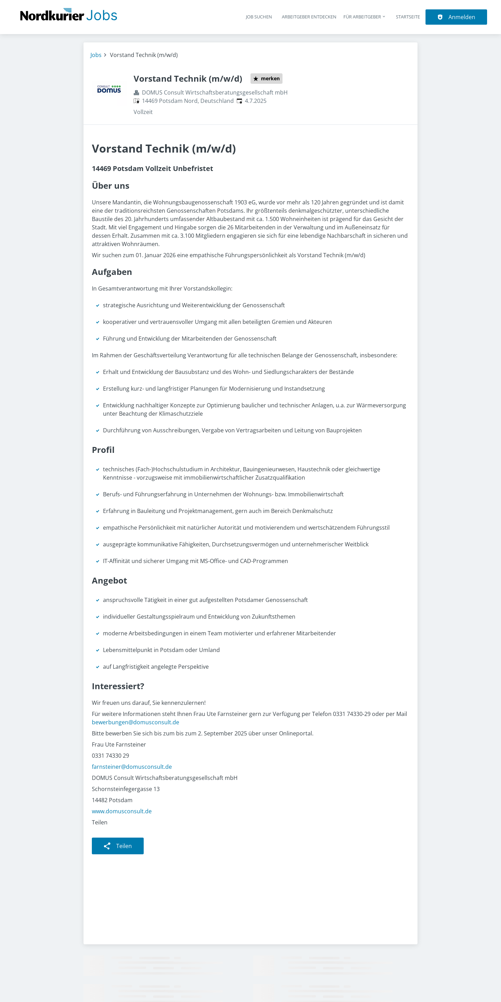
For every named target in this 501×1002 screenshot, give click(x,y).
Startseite (408, 17)
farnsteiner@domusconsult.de (132, 767)
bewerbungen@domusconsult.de (135, 722)
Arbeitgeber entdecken (309, 17)
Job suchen (259, 17)
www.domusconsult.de (122, 811)
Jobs (96, 55)
